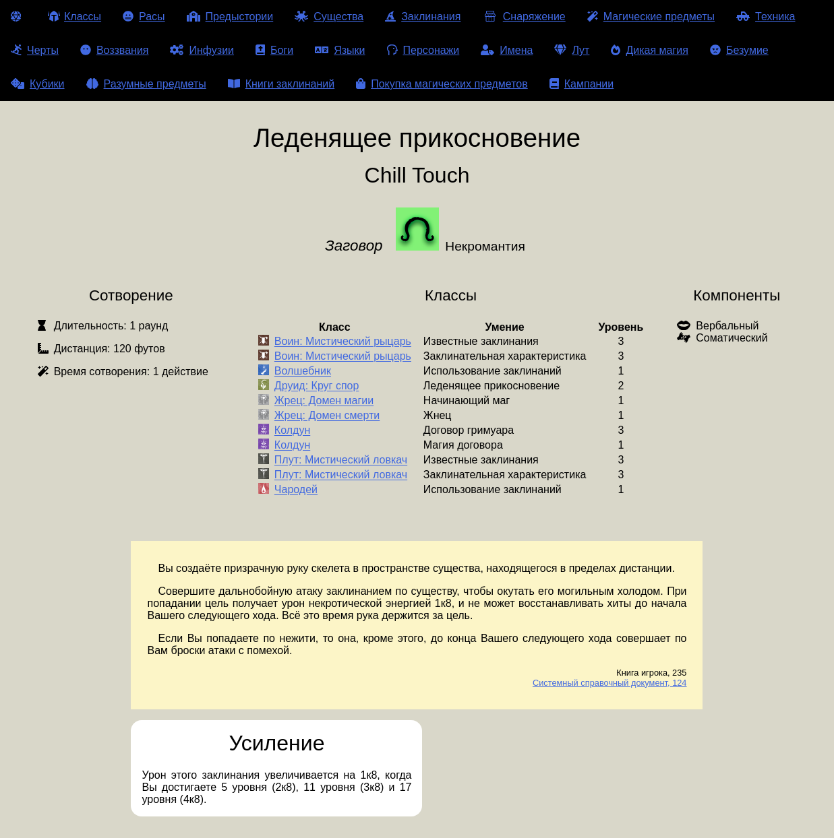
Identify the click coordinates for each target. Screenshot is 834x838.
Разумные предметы (146, 84)
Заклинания (422, 16)
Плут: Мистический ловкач (340, 460)
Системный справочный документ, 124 (610, 683)
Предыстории (230, 16)
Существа (329, 16)
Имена (507, 50)
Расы (144, 16)
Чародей (296, 490)
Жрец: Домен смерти (327, 416)
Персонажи (423, 50)
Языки (340, 50)
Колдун (292, 431)
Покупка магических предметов (442, 84)
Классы (74, 16)
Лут (571, 50)
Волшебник (302, 371)
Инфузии (202, 50)
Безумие (739, 50)
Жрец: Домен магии (324, 401)
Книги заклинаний (281, 84)
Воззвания (114, 50)
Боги (274, 50)
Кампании (581, 84)
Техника (765, 16)
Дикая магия (649, 50)
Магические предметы (651, 16)
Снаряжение (523, 16)
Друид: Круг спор (316, 386)
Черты (35, 50)
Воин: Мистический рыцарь (342, 342)
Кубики (38, 84)
